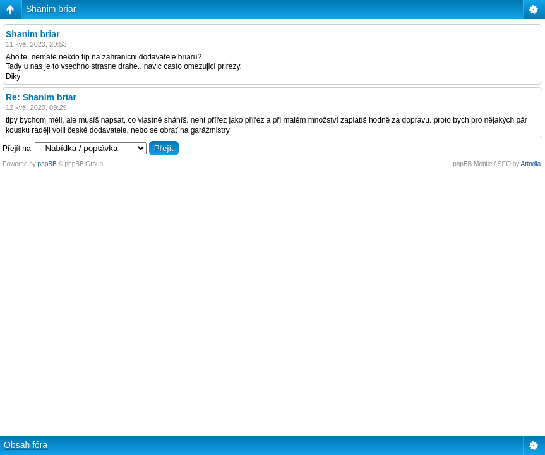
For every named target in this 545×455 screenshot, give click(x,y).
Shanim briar (51, 9)
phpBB (47, 164)
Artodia (531, 164)
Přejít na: (18, 148)
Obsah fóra (25, 445)
